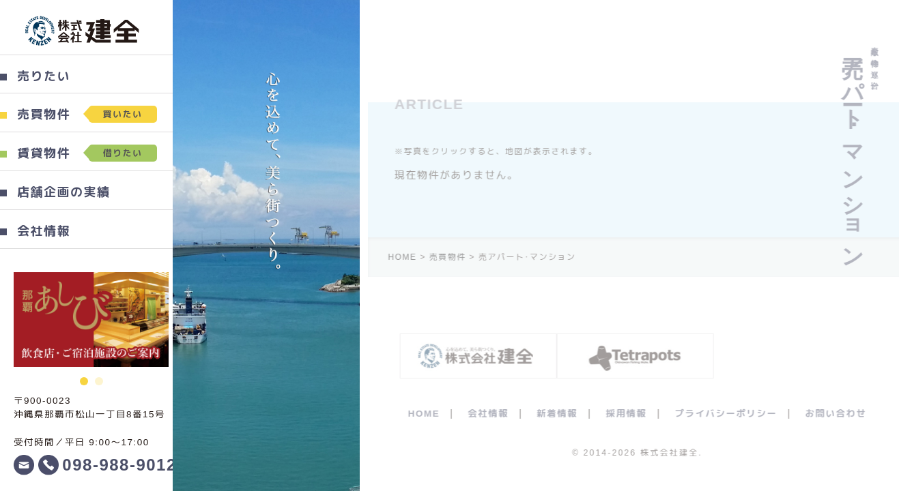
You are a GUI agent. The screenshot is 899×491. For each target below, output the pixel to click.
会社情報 (492, 413)
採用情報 (630, 413)
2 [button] (97, 377)
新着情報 (561, 413)
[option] (89, 319)
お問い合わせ (840, 413)
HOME (428, 413)
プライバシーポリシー (730, 413)
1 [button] (82, 377)
